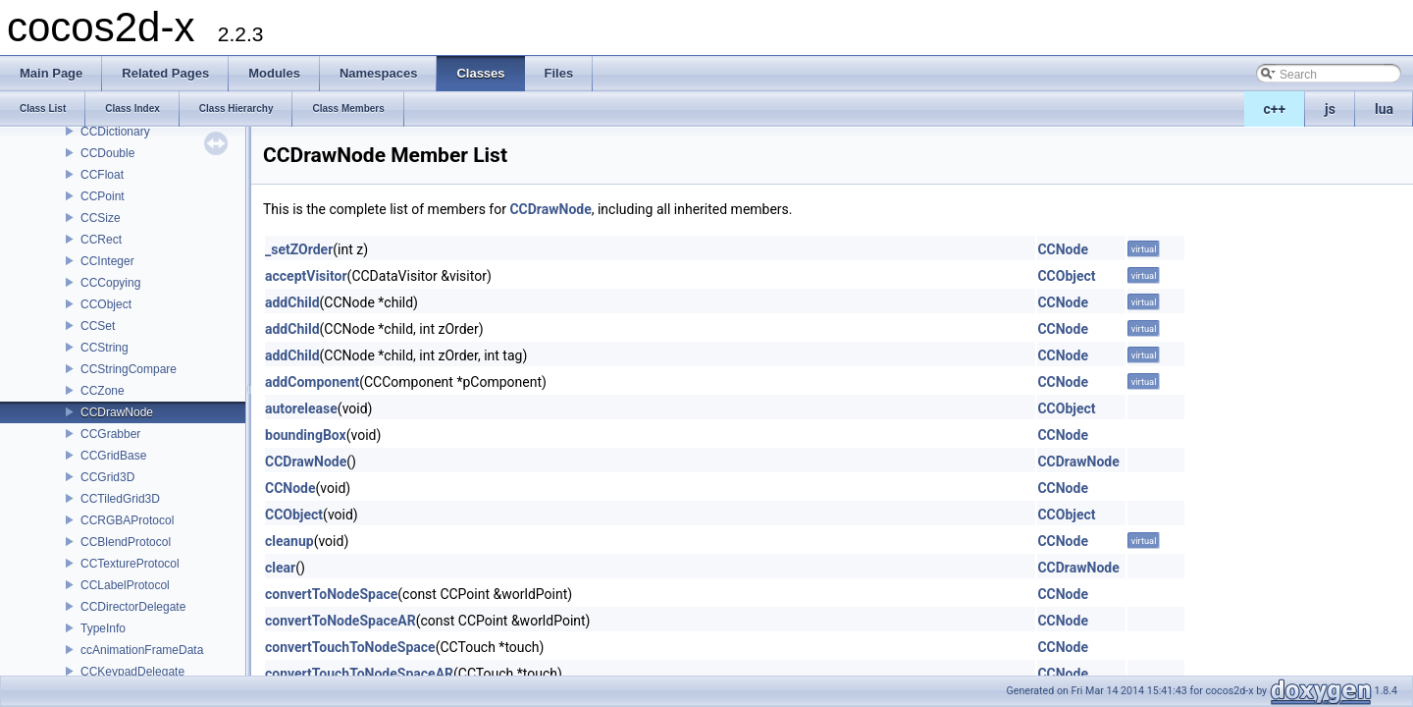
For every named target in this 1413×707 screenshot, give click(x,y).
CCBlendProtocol (125, 542)
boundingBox (305, 435)
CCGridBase (113, 455)
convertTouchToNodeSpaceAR (359, 673)
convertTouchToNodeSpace (350, 647)
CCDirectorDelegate (132, 607)
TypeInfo (103, 628)
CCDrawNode (116, 412)
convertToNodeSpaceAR (340, 620)
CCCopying (110, 283)
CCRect (101, 239)
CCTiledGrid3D (120, 499)
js (1330, 109)
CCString (104, 347)
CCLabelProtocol (125, 585)
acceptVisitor (306, 276)
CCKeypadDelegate (132, 672)
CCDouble (107, 153)
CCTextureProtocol (130, 564)
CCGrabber (110, 434)
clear (280, 567)
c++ (1275, 109)
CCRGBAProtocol (127, 520)
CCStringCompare (128, 369)
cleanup (289, 541)
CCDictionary (115, 131)
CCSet (97, 326)
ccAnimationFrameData (141, 650)
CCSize (100, 218)
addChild (292, 302)
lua (1384, 109)
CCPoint (102, 196)
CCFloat (102, 175)
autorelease (301, 408)
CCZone (102, 391)
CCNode (1062, 249)
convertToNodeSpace (331, 594)
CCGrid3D (107, 477)
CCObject (105, 304)
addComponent (312, 382)
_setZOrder (299, 249)
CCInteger (107, 261)
